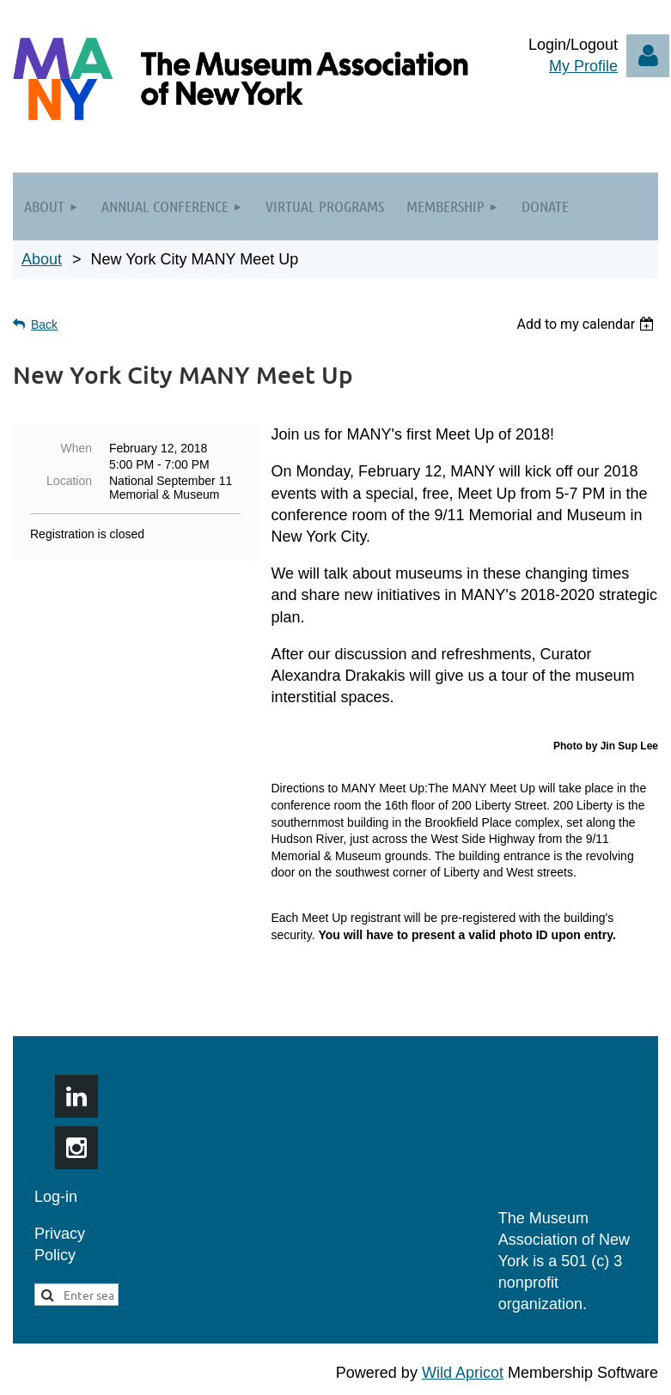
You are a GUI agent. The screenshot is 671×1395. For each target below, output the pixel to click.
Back (44, 324)
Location (69, 481)
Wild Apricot (462, 1372)
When (76, 448)
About (41, 259)
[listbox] (587, 324)
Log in (647, 55)
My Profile (583, 66)
